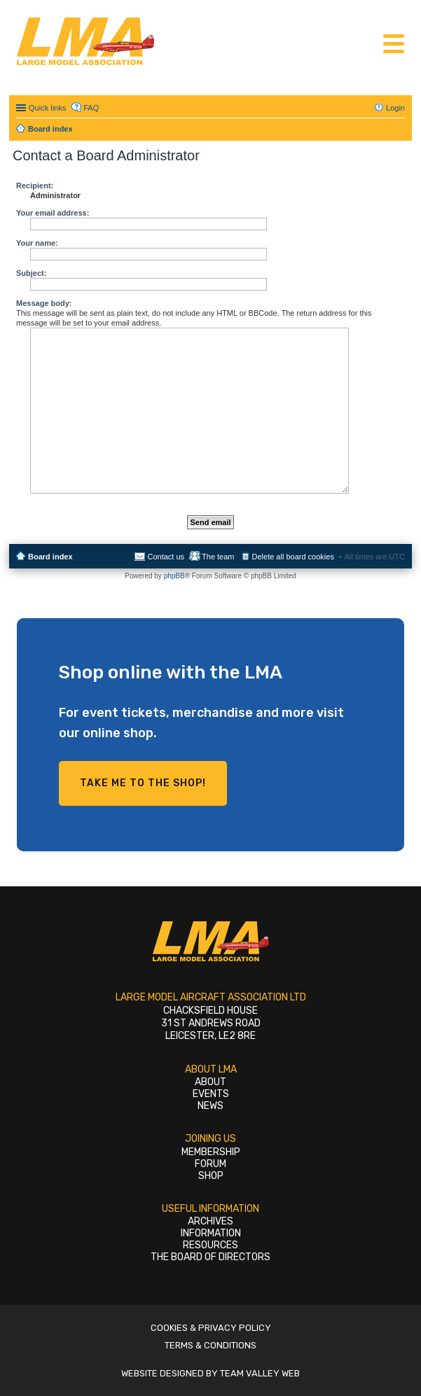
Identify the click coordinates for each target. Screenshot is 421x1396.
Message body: (43, 303)
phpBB (174, 576)
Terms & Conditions (210, 1345)
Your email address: (52, 213)
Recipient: (34, 185)
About (210, 1082)
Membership (210, 1152)
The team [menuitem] (218, 556)
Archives (210, 1221)
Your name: (37, 243)
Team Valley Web (260, 1373)
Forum (210, 1164)
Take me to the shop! (143, 783)
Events (211, 1094)
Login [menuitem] (395, 108)
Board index (50, 556)
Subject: (31, 273)
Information (211, 1233)
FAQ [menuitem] (91, 108)
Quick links (47, 108)
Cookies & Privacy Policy (211, 1327)
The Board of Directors (210, 1257)
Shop (210, 1176)
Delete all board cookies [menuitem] (293, 556)
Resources (210, 1245)
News (210, 1106)
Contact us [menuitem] (165, 556)
